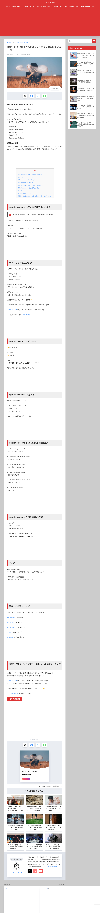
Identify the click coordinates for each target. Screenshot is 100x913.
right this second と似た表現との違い (28, 188)
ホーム (8, 6)
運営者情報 (42, 908)
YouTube (40, 876)
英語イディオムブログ (50, 2)
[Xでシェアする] (24, 96)
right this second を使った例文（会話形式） (31, 186)
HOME (50, 904)
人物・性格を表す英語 (87, 6)
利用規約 (58, 908)
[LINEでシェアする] (44, 96)
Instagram (35, 876)
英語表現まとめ (17, 6)
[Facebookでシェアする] (31, 96)
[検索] (94, 41)
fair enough (11, 623)
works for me (11, 618)
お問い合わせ (51, 908)
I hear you (10, 638)
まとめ (19, 191)
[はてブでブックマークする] (38, 96)
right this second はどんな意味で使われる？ (30, 175)
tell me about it (12, 628)
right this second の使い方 (25, 183)
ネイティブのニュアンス (25, 177)
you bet (9, 633)
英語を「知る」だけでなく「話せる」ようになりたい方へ (35, 197)
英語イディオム (29, 6)
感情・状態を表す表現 (71, 6)
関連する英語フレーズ (24, 194)
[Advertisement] (50, 23)
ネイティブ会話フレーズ (44, 6)
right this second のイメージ (26, 180)
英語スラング (58, 6)
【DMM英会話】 (12, 311)
